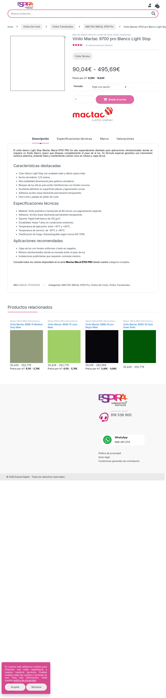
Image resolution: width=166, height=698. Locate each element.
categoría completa (119, 262)
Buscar (153, 13)
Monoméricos (34, 321)
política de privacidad (24, 680)
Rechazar (36, 687)
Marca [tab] (104, 138)
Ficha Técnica (82, 56)
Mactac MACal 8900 (18, 321)
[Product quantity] (83, 99)
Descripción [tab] (40, 138)
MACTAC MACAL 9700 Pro (99, 26)
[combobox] (78, 13)
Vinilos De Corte (31, 26)
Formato (78, 86)
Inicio (10, 26)
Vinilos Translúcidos (62, 26)
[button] (64, 37)
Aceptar (15, 687)
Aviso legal (104, 457)
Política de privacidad (109, 453)
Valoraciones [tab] (125, 138)
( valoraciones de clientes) (99, 45)
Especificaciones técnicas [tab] (74, 138)
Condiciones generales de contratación (119, 461)
